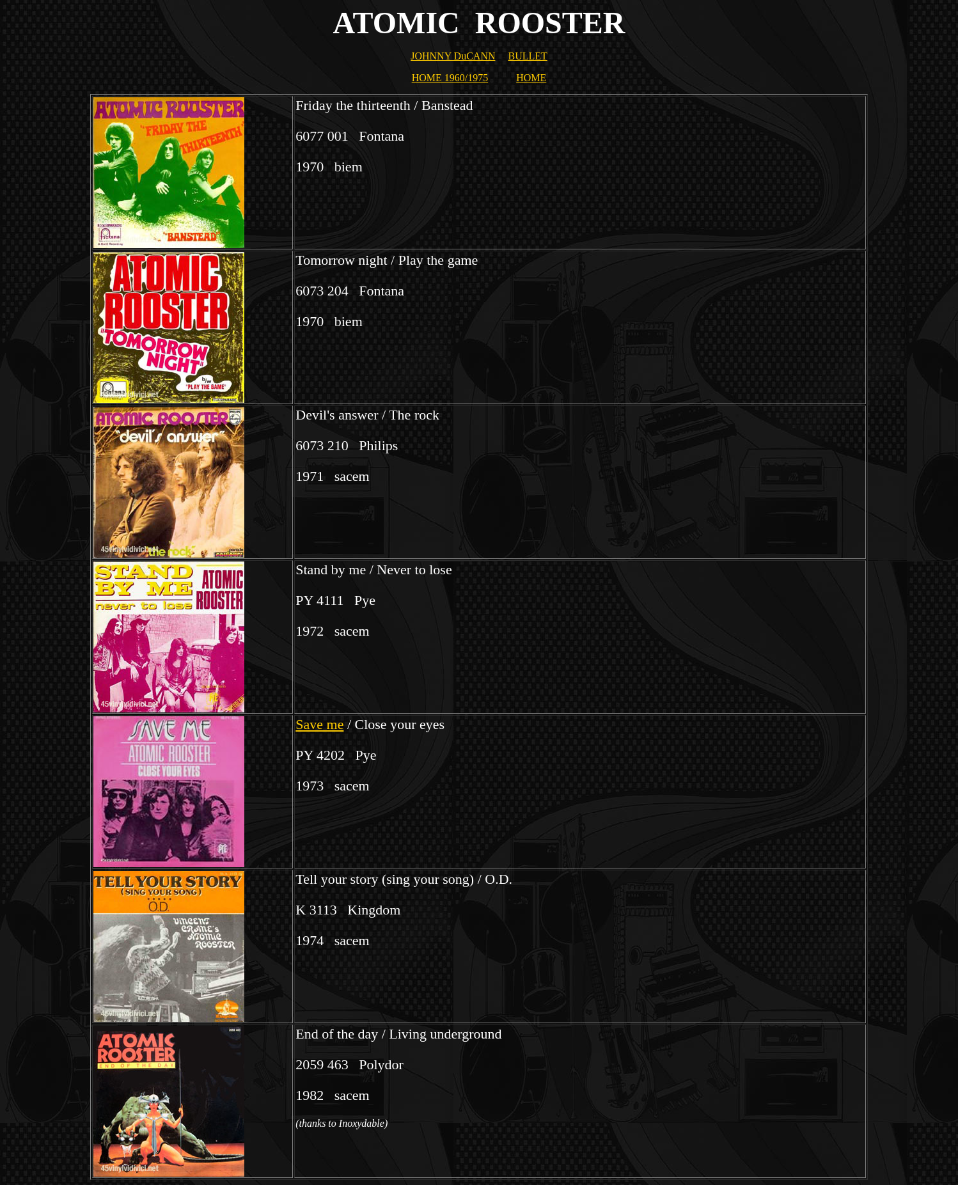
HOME (531, 77)
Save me (319, 724)
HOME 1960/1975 (450, 77)
